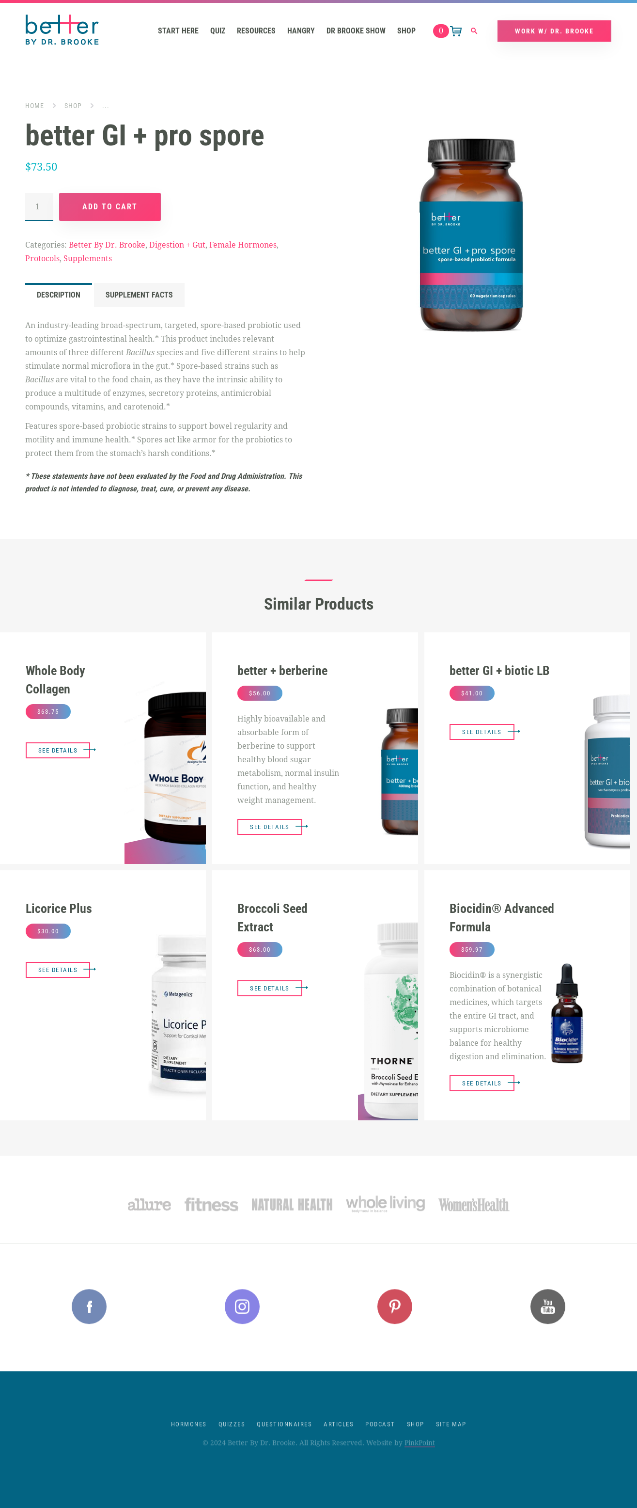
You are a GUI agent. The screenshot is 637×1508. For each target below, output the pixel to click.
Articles (339, 1434)
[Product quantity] (39, 207)
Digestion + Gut (177, 245)
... (105, 106)
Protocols (42, 259)
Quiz (217, 31)
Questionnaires (284, 1434)
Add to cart (110, 207)
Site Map (451, 1434)
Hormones (189, 1434)
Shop (406, 31)
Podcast (380, 1434)
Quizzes (232, 1434)
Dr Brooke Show (356, 31)
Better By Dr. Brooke (107, 245)
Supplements (87, 259)
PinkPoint (419, 1453)
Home (34, 106)
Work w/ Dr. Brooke (554, 31)
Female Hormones (243, 245)
